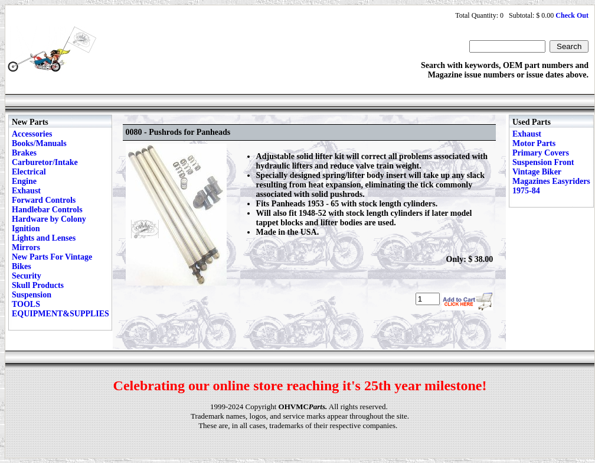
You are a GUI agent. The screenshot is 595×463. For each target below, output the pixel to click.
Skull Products (38, 285)
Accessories (32, 133)
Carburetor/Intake (45, 162)
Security (26, 275)
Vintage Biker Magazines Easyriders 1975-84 (551, 181)
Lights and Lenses (44, 238)
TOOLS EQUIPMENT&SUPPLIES (60, 309)
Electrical (29, 171)
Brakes (24, 152)
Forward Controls (44, 200)
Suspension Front (543, 162)
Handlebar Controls (47, 209)
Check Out (572, 15)
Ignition (26, 228)
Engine (24, 181)
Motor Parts (533, 143)
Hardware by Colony (49, 219)
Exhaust (26, 190)
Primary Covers (540, 152)
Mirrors (26, 247)
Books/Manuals (39, 143)
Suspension (31, 294)
